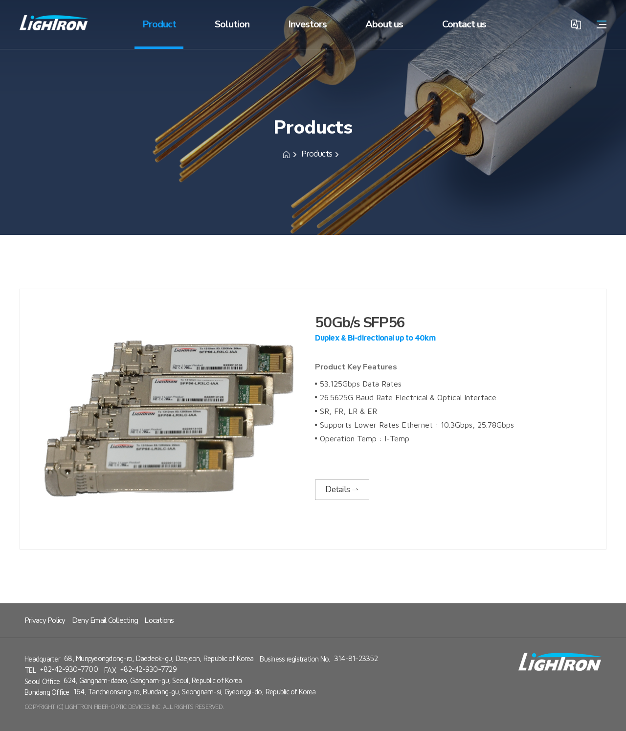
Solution (232, 24)
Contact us (464, 24)
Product (159, 24)
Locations (159, 620)
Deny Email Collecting (105, 620)
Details (342, 489)
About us (384, 24)
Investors (307, 24)
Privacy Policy (45, 620)
